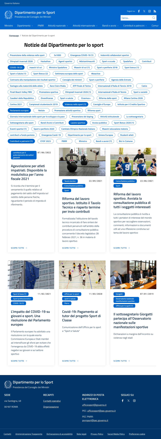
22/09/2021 (95, 180)
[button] (137, 434)
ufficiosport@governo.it (94, 405)
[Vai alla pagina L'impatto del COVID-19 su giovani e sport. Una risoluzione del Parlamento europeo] (19, 360)
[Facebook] (137, 11)
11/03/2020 (95, 293)
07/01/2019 (147, 293)
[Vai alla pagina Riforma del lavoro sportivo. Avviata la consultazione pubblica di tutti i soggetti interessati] (122, 247)
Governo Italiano (12, 3)
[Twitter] (143, 11)
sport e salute (69, 298)
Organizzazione (51, 407)
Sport (66, 190)
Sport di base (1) (19, 294)
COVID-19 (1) (18, 303)
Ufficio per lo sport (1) (124, 305)
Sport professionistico (22, 298)
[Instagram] (148, 11)
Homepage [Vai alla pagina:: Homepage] (14, 35)
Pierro (66, 303)
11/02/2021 (44, 293)
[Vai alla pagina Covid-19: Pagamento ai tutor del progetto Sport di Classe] (70, 360)
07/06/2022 (44, 152)
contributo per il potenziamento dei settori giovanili (23, 155)
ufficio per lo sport (71, 294)
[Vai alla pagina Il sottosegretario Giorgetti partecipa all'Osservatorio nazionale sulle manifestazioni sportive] (122, 360)
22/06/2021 (147, 180)
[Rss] (153, 11)
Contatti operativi (52, 401)
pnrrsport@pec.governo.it (95, 420)
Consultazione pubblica (73, 185)
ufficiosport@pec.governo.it (101, 411)
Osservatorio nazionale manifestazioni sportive (125, 300)
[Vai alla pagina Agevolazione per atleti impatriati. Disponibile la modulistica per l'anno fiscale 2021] (19, 247)
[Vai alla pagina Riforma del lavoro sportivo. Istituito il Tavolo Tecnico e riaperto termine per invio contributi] (70, 247)
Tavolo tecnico (69, 181)
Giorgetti (119, 294)
